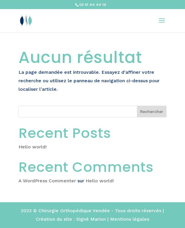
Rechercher (151, 111)
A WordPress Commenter (47, 181)
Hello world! (32, 147)
